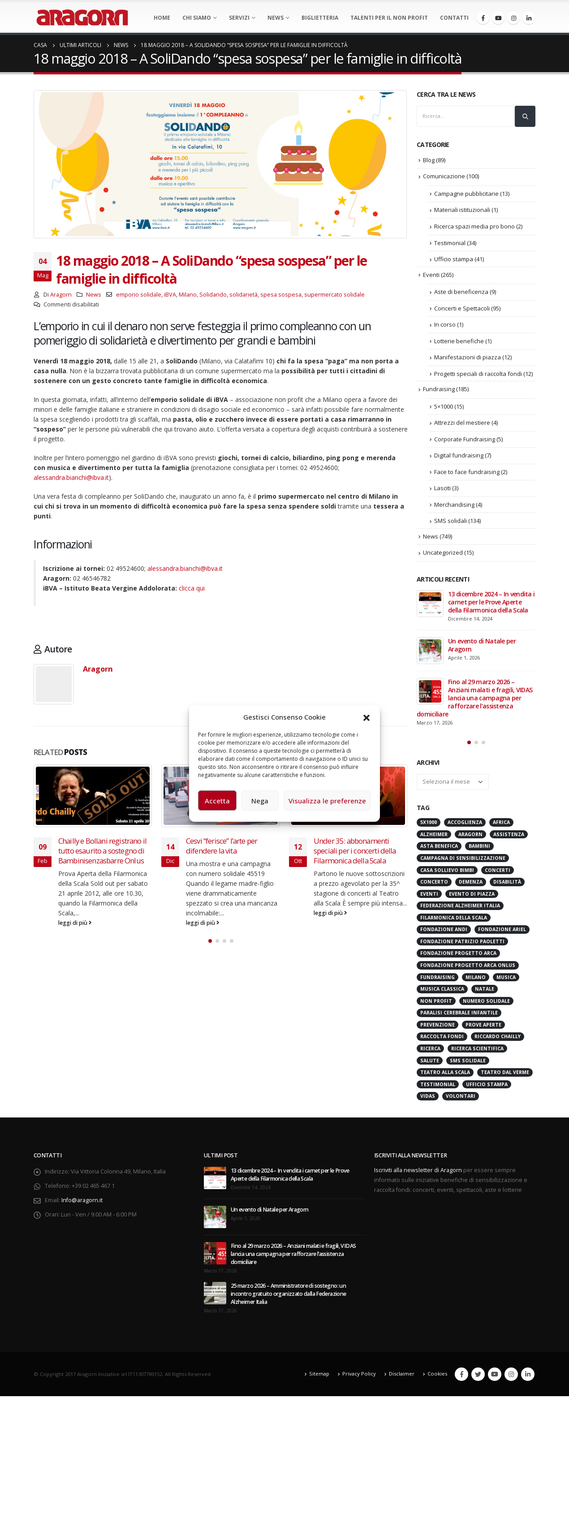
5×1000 (443, 406)
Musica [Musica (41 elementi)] (506, 977)
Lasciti (442, 488)
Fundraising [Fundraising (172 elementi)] (437, 977)
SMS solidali (450, 521)
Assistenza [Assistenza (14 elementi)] (508, 834)
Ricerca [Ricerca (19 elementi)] (430, 1048)
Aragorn (61, 294)
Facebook (461, 1374)
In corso (445, 324)
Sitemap (319, 1373)
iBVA (170, 294)
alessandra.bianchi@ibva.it (71, 477)
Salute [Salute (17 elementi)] (429, 1060)
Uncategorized (443, 552)
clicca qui (192, 588)
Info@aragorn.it (82, 1200)
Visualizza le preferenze (327, 800)
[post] (430, 603)
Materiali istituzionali (462, 210)
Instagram (511, 1374)
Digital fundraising (458, 455)
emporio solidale (138, 294)
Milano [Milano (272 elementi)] (476, 977)
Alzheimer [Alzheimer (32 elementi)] (434, 834)
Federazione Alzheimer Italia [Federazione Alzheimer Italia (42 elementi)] (460, 905)
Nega (259, 800)
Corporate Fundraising (464, 439)
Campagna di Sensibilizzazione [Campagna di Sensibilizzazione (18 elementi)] (462, 858)
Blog (429, 160)
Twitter (478, 1374)
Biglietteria (320, 18)
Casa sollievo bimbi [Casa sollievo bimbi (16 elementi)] (447, 870)
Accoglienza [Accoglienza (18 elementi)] (465, 822)
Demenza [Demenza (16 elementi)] (471, 882)
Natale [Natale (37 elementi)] (484, 989)
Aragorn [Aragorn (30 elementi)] (470, 834)
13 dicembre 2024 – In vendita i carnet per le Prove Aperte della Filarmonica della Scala (491, 602)
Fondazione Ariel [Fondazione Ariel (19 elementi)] (502, 929)
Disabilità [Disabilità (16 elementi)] (507, 882)
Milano (188, 294)
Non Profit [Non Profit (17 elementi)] (436, 1001)
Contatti (454, 18)
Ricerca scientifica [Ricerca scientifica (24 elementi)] (477, 1048)
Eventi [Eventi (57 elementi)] (429, 894)
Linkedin (528, 1374)
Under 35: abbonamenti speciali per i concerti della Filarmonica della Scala (355, 851)
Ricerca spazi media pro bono (474, 226)
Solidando (213, 294)
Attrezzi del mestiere (462, 422)
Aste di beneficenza (461, 292)
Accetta (217, 800)
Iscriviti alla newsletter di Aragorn (418, 1170)
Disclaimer (401, 1373)
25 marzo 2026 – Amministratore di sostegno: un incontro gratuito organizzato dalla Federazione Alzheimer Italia (288, 1294)
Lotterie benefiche (459, 341)
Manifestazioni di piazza (467, 357)
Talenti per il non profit (389, 18)
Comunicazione (444, 176)
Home (162, 18)
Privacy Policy (359, 1373)
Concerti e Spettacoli (462, 308)
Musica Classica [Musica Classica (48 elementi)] (442, 989)
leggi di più (75, 923)
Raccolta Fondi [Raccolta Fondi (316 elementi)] (442, 1036)
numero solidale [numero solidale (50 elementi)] (486, 1001)
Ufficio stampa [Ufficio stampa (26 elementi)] (487, 1084)
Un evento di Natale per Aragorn (482, 645)
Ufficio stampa (453, 259)
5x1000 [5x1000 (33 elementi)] (428, 822)
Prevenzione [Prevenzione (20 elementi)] (437, 1025)
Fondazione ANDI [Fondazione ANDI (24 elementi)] (443, 929)
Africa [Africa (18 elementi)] (501, 822)
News (275, 18)
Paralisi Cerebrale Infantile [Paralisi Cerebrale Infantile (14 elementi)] (459, 1012)
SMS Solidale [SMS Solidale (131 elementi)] (468, 1060)
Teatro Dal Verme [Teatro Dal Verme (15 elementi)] (505, 1072)
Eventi (431, 275)
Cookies (437, 1373)
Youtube (494, 1374)
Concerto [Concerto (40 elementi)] (434, 882)
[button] (366, 716)
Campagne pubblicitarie (466, 194)
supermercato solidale (334, 294)
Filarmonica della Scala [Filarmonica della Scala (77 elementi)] (453, 917)
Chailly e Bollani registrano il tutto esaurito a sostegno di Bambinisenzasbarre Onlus (102, 851)
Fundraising (439, 389)
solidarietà (243, 294)
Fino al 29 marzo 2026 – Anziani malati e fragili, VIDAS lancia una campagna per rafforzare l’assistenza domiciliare (474, 697)
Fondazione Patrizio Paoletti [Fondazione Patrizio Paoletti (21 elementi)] (462, 941)
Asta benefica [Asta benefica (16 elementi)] (439, 846)
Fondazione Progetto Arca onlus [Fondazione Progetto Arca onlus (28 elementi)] (467, 965)
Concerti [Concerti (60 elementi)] (497, 870)
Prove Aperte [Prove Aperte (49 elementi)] (483, 1025)
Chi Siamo (196, 18)
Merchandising (454, 504)
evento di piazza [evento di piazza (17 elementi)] (472, 894)
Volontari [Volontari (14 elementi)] (460, 1096)
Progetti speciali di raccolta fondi (478, 374)
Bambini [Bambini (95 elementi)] (479, 846)
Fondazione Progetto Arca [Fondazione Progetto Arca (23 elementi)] (458, 953)
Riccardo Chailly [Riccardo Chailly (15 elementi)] (497, 1036)
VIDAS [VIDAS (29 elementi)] (427, 1096)
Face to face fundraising (467, 472)
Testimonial (450, 243)
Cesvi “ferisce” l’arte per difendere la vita (221, 846)
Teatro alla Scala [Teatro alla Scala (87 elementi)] (445, 1072)
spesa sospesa (281, 294)
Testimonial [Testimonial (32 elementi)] (437, 1084)
